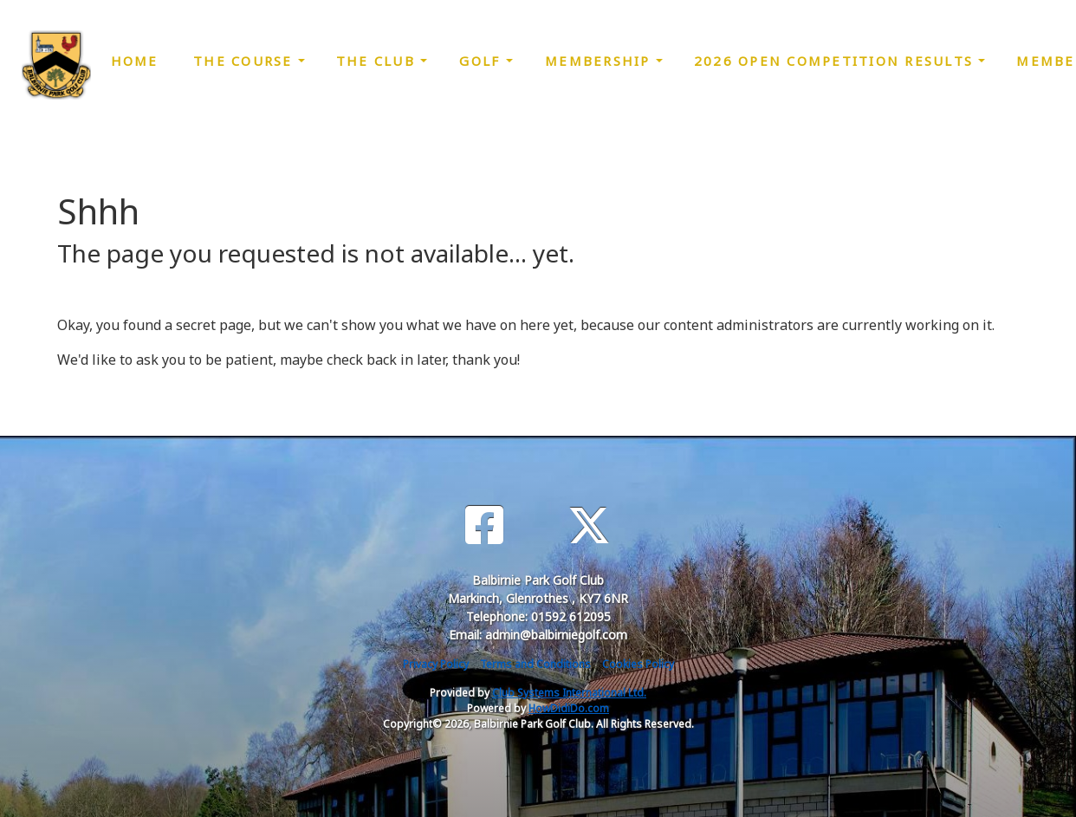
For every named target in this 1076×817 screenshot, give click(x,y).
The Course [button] (245, 60)
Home (135, 60)
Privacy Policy (436, 664)
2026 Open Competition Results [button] (836, 60)
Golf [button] (482, 60)
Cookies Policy (638, 664)
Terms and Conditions (535, 664)
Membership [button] (600, 60)
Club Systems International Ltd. (569, 692)
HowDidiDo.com (568, 708)
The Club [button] (378, 60)
